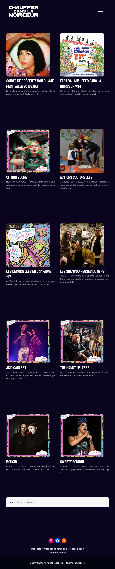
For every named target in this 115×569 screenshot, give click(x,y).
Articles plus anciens (23, 502)
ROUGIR (11, 461)
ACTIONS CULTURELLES (76, 177)
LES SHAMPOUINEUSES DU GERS (82, 271)
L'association (77, 548)
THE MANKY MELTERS (74, 367)
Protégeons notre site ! (55, 548)
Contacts (36, 548)
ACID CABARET (16, 367)
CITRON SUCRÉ (16, 177)
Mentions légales (57, 552)
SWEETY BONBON (72, 461)
